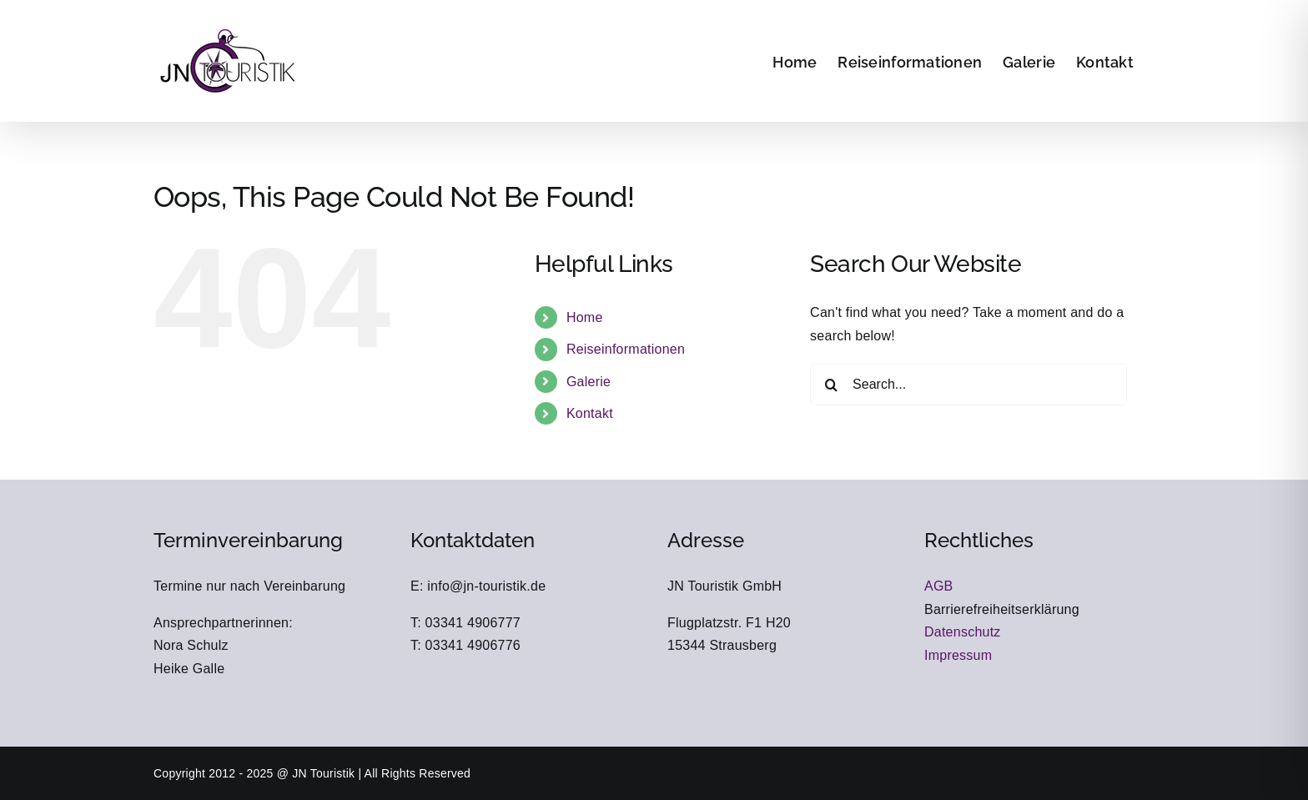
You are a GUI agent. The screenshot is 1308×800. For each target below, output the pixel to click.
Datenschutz (962, 632)
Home (584, 317)
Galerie (588, 382)
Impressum (958, 655)
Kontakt (589, 413)
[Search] (831, 384)
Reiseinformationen (625, 349)
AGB (938, 586)
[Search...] (968, 384)
